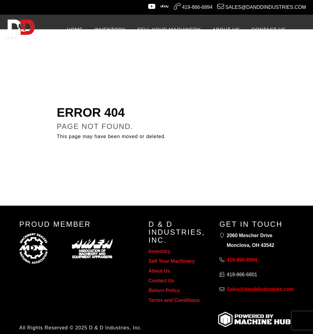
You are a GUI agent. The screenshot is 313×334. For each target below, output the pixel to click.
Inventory (160, 251)
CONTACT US (268, 29)
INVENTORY (110, 29)
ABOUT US (226, 29)
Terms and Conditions (174, 300)
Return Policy (164, 290)
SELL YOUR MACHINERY (169, 29)
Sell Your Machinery (172, 261)
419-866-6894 (193, 6)
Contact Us (161, 280)
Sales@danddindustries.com (261, 6)
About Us (159, 270)
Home (75, 29)
